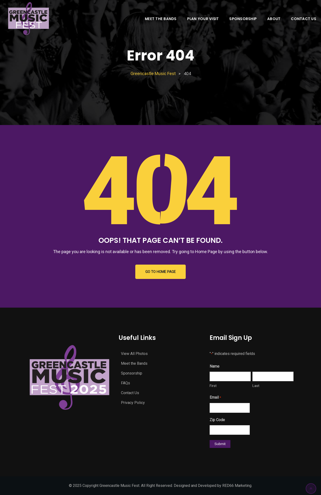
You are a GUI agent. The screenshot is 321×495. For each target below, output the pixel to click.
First (213, 386)
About (273, 18)
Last (255, 386)
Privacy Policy (133, 402)
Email (215, 397)
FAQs (125, 383)
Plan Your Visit (203, 18)
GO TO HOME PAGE (160, 272)
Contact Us (303, 18)
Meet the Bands (161, 18)
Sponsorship (243, 18)
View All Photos (134, 353)
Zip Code (217, 420)
